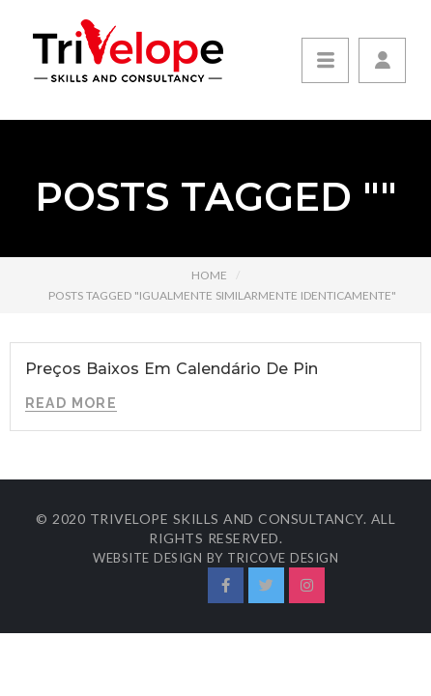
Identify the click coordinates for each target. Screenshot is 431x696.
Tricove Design (282, 558)
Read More (71, 403)
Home (209, 275)
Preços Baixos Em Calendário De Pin (171, 369)
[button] (382, 60)
